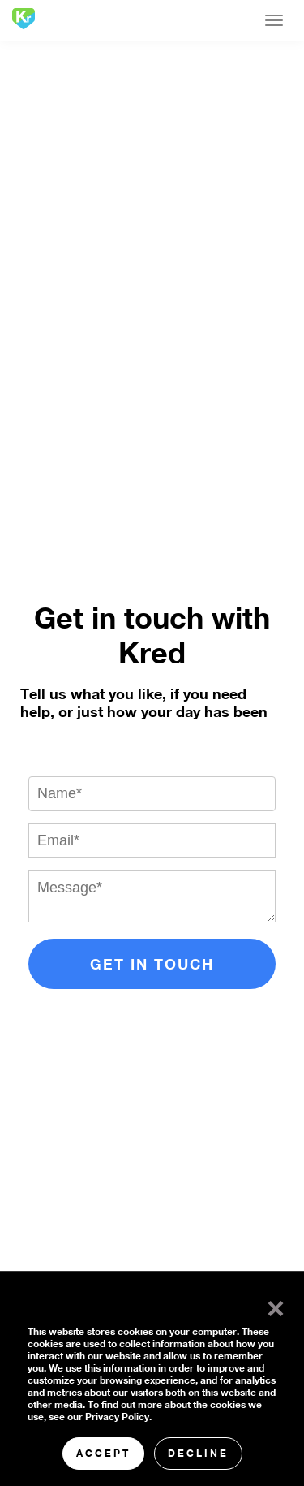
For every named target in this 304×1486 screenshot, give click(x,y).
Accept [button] (103, 1453)
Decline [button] (198, 1453)
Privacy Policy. (118, 1416)
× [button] (272, 1304)
